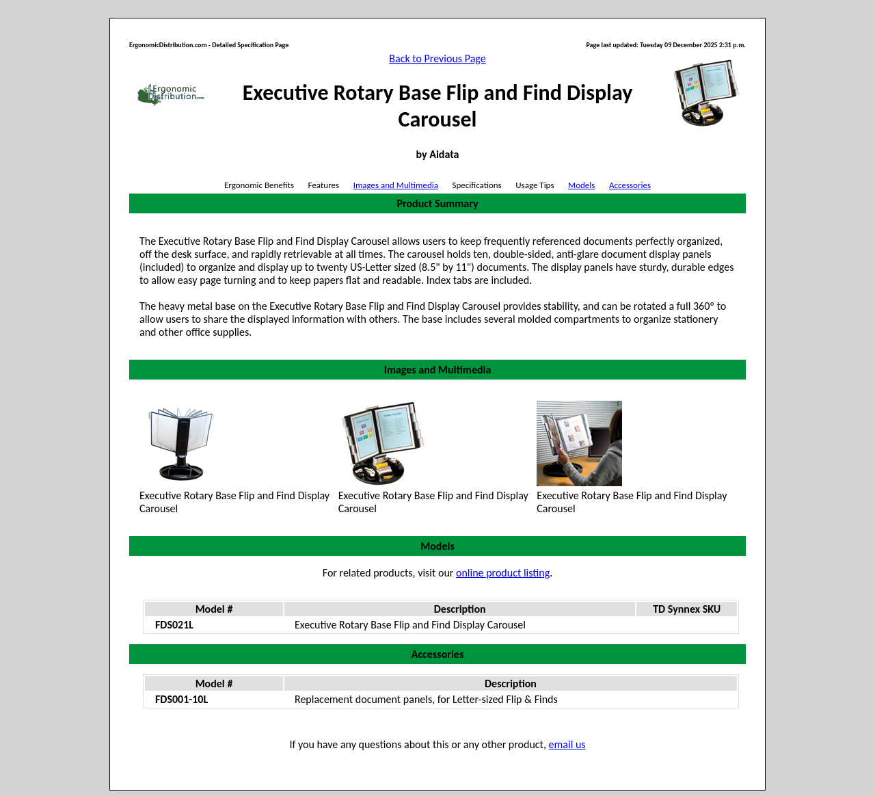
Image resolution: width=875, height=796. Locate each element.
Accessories (630, 185)
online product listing (503, 572)
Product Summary (437, 203)
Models (581, 185)
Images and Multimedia (395, 185)
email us (567, 744)
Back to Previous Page (437, 58)
